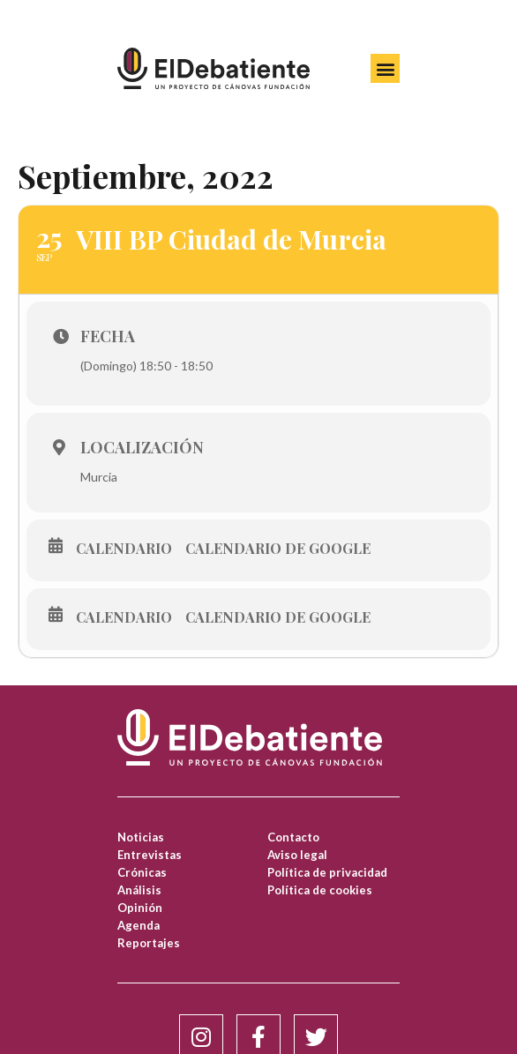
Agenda (138, 925)
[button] (385, 68)
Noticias (140, 837)
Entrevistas (149, 855)
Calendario (124, 548)
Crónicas (142, 872)
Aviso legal (297, 855)
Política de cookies (319, 890)
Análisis (139, 890)
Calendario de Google (278, 548)
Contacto (293, 837)
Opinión (139, 908)
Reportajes (148, 943)
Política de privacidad (327, 872)
